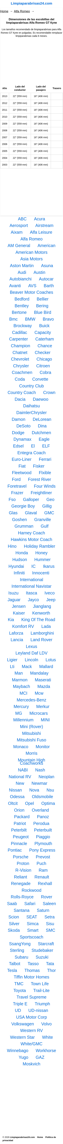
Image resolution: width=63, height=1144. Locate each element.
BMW (30, 319)
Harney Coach (31, 532)
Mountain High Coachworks (31, 762)
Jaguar (14, 599)
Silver (14, 923)
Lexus (31, 646)
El (33, 446)
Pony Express (42, 850)
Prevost (43, 856)
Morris (31, 753)
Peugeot (21, 836)
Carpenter (18, 339)
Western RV (31, 1030)
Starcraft (46, 943)
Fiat (22, 466)
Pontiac (15, 850)
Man (18, 673)
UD (18, 1010)
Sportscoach (31, 937)
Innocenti (40, 572)
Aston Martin (22, 265)
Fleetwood (21, 472)
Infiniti (19, 572)
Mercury (21, 706)
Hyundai (16, 566)
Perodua (41, 823)
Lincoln (31, 659)
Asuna (47, 265)
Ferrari (45, 459)
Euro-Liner (22, 459)
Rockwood (31, 890)
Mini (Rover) (31, 726)
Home (4, 11)
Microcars (38, 713)
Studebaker (42, 950)
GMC (49, 512)
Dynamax (22, 439)
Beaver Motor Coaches (31, 292)
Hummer (42, 559)
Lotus (51, 659)
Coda (20, 379)
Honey (41, 552)
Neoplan (46, 776)
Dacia (20, 399)
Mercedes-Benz (31, 700)
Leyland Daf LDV (31, 653)
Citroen (43, 365)
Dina (42, 426)
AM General (19, 245)
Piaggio (43, 836)
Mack (27, 666)
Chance (44, 345)
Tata (50, 963)
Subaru (21, 957)
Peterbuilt (43, 830)
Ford (16, 479)
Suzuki (42, 957)
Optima (48, 803)
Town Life (40, 983)
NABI (23, 770)
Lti (12, 666)
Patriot (20, 823)
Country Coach (22, 392)
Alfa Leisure (41, 232)
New (20, 783)
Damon (18, 419)
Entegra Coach (31, 452)
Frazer (17, 492)
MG (18, 713)
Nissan (15, 790)
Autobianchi (20, 279)
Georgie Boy (23, 506)
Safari (29, 903)
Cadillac (19, 332)
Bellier (43, 299)
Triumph (42, 1003)
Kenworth (41, 613)
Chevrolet (20, 359)
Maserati (43, 679)
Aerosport (19, 225)
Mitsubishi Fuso (31, 740)
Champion (20, 345)
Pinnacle (19, 843)
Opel (29, 803)
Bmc (13, 319)
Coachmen (22, 372)
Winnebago (17, 1050)
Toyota (19, 990)
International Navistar (31, 586)
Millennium (23, 719)
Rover (46, 896)
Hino (12, 546)
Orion (19, 810)
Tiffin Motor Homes (31, 977)
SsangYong (20, 943)
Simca (33, 923)
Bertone (19, 312)
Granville (42, 519)
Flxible (45, 472)
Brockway (22, 325)
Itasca (31, 593)
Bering (42, 305)
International (31, 579)
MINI (45, 719)
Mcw (39, 693)
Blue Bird (42, 312)
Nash (40, 770)
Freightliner (41, 492)
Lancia (17, 639)
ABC (22, 218)
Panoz (43, 816)
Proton (23, 863)
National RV (20, 776)
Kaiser (19, 613)
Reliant (20, 877)
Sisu (50, 923)
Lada (46, 626)
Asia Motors (31, 258)
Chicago (44, 359)
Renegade (20, 883)
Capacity (42, 332)
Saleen (49, 903)
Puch (41, 863)
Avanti (15, 285)
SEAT (31, 917)
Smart (32, 930)
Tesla (12, 970)
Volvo (46, 1024)
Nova (34, 790)
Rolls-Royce (22, 896)
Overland (40, 810)
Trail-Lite (41, 990)
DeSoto (23, 426)
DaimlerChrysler (31, 412)
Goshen (19, 519)
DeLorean (42, 419)
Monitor (43, 746)
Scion (13, 917)
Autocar (46, 279)
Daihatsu (31, 405)
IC (33, 566)
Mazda (43, 686)
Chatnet (20, 352)
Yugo (23, 1057)
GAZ (40, 1057)
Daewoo (40, 399)
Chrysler (21, 365)
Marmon (19, 679)
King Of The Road (38, 619)
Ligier (12, 659)
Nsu (50, 790)
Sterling (17, 950)
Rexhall (45, 883)
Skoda (14, 930)
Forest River (39, 479)
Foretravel (16, 486)
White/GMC (31, 1043)
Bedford (21, 299)
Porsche (20, 856)
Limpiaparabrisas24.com (31, 3)
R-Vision (23, 870)
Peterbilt (19, 830)
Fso (12, 499)
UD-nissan (38, 1010)
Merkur (42, 706)
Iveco (50, 593)
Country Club (31, 386)
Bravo (48, 319)
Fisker (39, 466)
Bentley (22, 305)
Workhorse (46, 1050)
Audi (22, 272)
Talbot (14, 963)
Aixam (17, 232)
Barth (49, 285)
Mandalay (39, 673)
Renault (41, 877)
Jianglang (42, 606)
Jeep (50, 599)
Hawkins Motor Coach (31, 539)
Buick (44, 325)
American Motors (31, 252)
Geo (50, 499)
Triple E (20, 1003)
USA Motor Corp (31, 1017)
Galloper (31, 499)
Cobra (45, 372)
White (47, 1037)
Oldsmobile (42, 796)
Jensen (19, 606)
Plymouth (43, 843)
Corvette (40, 379)
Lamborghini (42, 633)
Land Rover (41, 639)
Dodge (18, 432)
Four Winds (45, 486)
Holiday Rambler (39, 546)
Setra (50, 917)
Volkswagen (22, 1024)
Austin (39, 272)
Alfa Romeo (22, 11)
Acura (39, 218)
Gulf (44, 526)
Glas (13, 512)
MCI (23, 693)
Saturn (43, 910)
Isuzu (13, 593)
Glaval (31, 512)
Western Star (22, 1037)
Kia (11, 619)
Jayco (33, 599)
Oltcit (13, 803)
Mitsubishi (31, 733)
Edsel (18, 446)
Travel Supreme (31, 997)
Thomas (32, 970)
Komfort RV (23, 626)
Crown (49, 392)
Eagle (44, 439)
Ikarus (49, 566)
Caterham (44, 339)
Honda (21, 552)
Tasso (33, 963)
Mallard (46, 666)
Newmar (39, 783)
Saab (12, 903)
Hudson (19, 559)
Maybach (21, 686)
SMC (50, 930)
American (46, 245)
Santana (22, 910)
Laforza (16, 633)
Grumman (23, 526)
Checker (43, 352)
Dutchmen (41, 432)
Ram (43, 870)
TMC (19, 983)
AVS (32, 285)
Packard (22, 816)
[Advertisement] (31, 61)
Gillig (47, 506)
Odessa (17, 796)
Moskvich (31, 1063)
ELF (46, 446)
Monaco (20, 746)
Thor (51, 970)
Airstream (44, 225)
